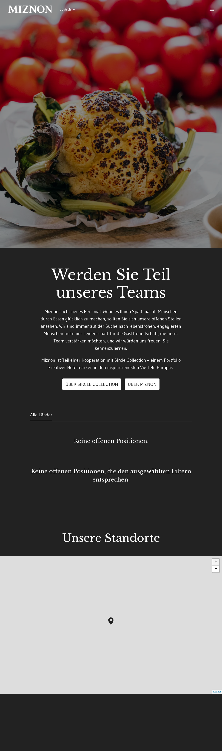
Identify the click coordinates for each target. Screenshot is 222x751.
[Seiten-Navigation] (211, 9)
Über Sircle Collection (91, 424)
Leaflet (217, 731)
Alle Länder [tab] (41, 454)
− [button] (215, 608)
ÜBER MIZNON (142, 424)
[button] (111, 660)
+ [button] (215, 601)
